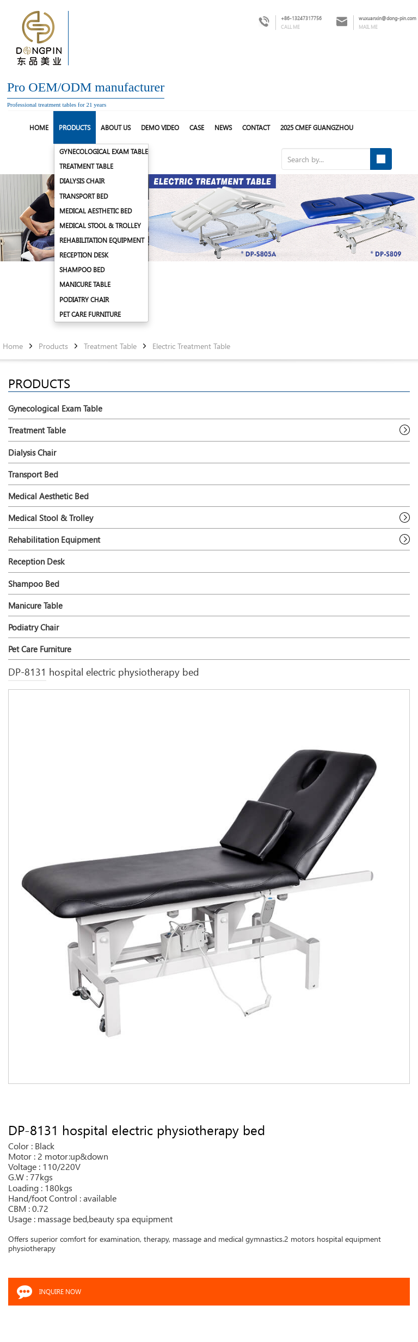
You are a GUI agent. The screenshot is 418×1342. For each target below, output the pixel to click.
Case (196, 127)
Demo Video (160, 127)
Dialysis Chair (81, 180)
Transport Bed (83, 196)
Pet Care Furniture (90, 314)
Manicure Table (84, 284)
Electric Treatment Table (191, 346)
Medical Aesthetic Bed (95, 210)
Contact (256, 127)
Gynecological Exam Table (103, 151)
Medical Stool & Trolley (100, 225)
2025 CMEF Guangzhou (316, 127)
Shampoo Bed (81, 269)
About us (116, 127)
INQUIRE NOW (60, 1291)
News (223, 127)
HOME (38, 127)
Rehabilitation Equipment (101, 240)
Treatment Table (86, 166)
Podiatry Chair (84, 299)
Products (74, 127)
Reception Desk (83, 254)
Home (13, 346)
